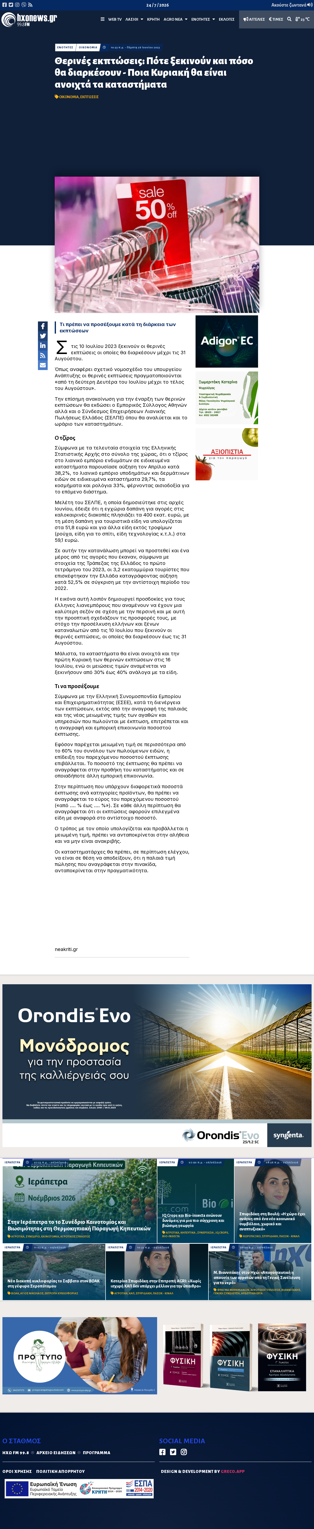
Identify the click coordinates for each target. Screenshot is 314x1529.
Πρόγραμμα (96, 1453)
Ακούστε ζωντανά (292, 5)
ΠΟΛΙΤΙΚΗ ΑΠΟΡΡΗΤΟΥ (60, 1471)
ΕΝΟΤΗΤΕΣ (203, 19)
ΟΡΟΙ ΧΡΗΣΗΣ (17, 1471)
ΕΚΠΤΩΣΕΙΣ (89, 97)
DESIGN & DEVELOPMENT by (203, 1471)
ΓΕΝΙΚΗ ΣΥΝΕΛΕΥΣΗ (227, 1293)
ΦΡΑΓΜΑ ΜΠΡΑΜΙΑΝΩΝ (233, 1290)
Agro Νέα (176, 19)
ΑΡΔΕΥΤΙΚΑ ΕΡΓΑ (252, 1293)
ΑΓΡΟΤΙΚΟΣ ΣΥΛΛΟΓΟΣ (75, 1236)
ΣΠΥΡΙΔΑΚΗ (270, 1236)
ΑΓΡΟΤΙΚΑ (18, 1236)
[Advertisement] (157, 140)
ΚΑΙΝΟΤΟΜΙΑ (50, 1236)
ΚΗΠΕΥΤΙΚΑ (188, 1232)
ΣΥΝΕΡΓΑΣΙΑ (205, 1232)
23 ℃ (303, 19)
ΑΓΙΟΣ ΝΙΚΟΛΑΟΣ (32, 1293)
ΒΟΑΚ (15, 1293)
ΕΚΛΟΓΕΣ (227, 19)
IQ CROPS (221, 1232)
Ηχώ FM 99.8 (15, 1453)
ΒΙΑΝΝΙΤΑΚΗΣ (290, 1290)
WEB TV (115, 19)
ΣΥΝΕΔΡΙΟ (33, 1236)
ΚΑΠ (132, 1293)
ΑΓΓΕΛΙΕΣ (254, 19)
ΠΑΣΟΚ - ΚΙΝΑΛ (289, 1236)
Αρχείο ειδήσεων (56, 1453)
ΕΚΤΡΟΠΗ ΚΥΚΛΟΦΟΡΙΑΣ (61, 1293)
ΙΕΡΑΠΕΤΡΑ (12, 1162)
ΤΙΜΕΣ (276, 19)
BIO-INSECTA (171, 1236)
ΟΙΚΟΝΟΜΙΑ (88, 47)
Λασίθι (134, 19)
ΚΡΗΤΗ (153, 19)
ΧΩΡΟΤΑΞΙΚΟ (252, 1236)
